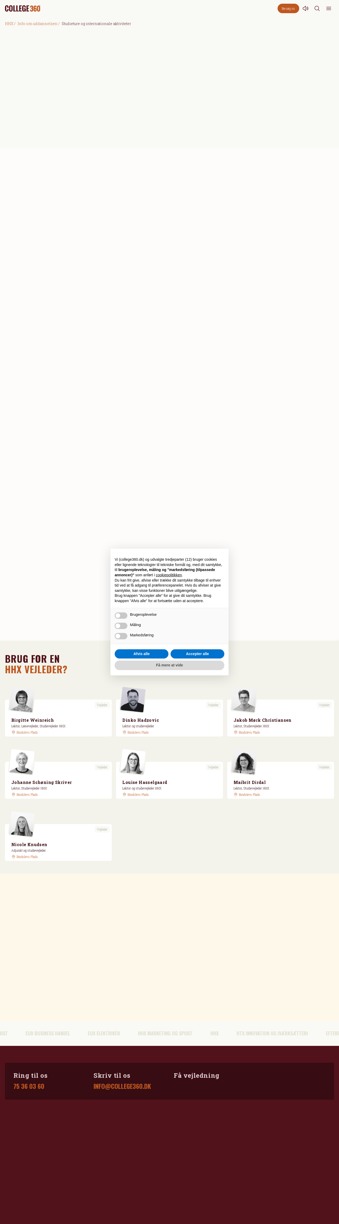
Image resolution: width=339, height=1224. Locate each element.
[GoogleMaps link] (24, 732)
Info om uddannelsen (37, 23)
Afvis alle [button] (141, 654)
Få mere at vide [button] (169, 665)
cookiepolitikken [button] (169, 575)
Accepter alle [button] (197, 654)
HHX (9, 23)
